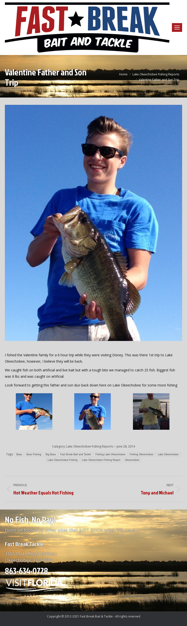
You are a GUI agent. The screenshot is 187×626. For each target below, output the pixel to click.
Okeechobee (132, 460)
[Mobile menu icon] (177, 27)
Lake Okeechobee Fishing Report (101, 460)
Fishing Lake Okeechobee (110, 454)
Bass (19, 454)
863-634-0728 (26, 571)
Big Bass (51, 454)
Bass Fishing (34, 454)
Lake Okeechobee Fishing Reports (89, 446)
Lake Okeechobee (168, 454)
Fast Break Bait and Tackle (75, 454)
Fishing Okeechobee (141, 454)
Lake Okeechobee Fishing (63, 460)
